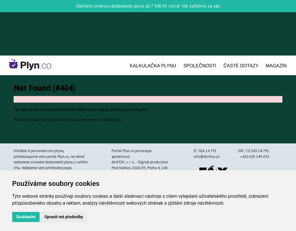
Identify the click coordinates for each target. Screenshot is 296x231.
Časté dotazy (240, 65)
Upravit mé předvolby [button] (64, 217)
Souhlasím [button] (26, 217)
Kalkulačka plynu (153, 65)
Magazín (276, 65)
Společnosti (199, 65)
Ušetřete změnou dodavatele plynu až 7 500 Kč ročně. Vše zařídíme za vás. (148, 5)
